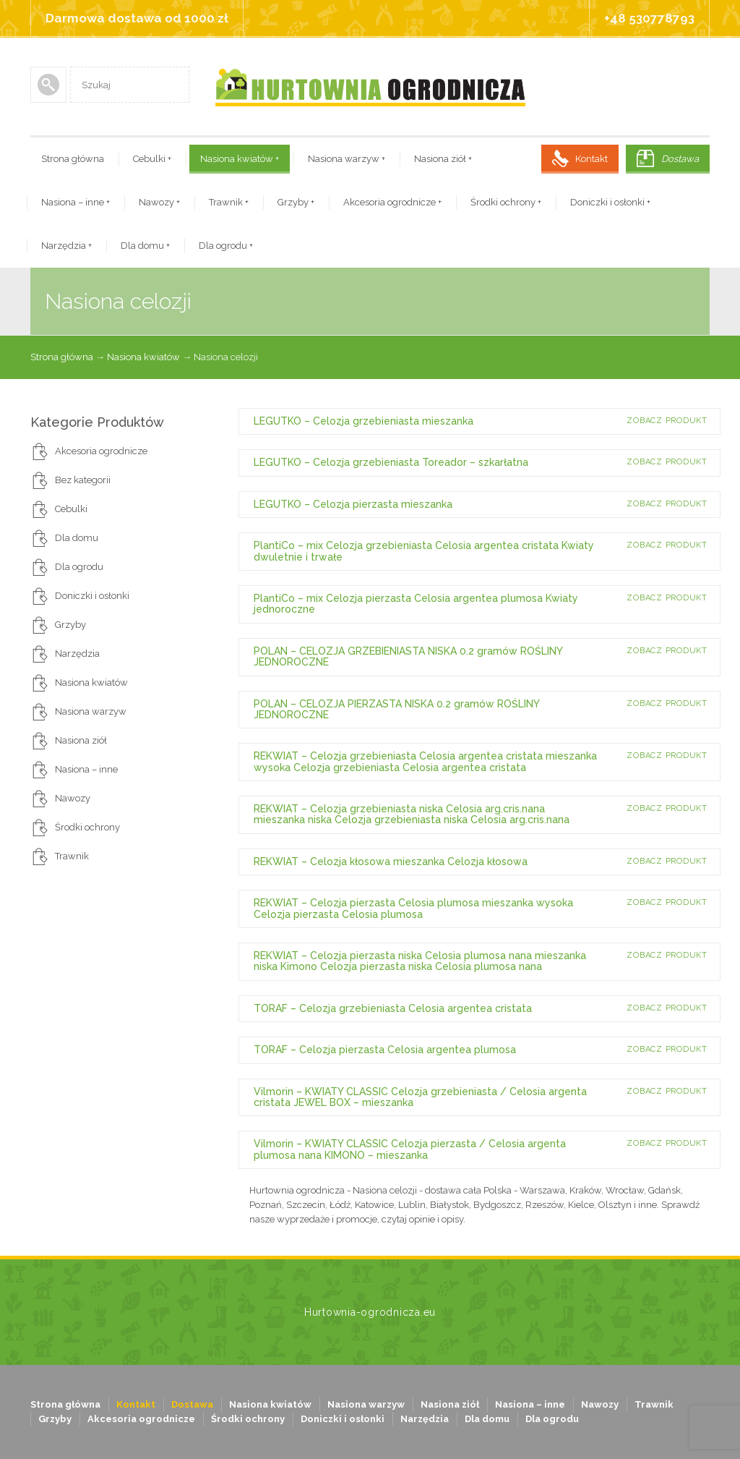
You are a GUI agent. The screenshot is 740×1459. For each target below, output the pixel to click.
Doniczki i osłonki (610, 202)
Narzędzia (66, 245)
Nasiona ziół (443, 158)
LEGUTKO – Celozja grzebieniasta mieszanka (363, 421)
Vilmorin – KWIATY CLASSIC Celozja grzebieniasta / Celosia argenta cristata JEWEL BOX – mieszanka (420, 1097)
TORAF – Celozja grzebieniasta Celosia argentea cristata (393, 1008)
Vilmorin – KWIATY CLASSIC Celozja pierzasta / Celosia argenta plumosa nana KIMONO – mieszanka (410, 1149)
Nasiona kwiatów (239, 158)
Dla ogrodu (226, 245)
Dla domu (145, 245)
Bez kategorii (83, 480)
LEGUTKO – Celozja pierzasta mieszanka (353, 504)
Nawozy (159, 202)
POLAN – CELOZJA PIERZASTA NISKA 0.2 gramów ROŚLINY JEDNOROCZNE (396, 709)
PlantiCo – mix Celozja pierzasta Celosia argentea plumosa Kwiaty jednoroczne (416, 603)
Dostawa (680, 158)
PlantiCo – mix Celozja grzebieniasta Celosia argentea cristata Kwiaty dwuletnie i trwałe (424, 551)
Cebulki (152, 158)
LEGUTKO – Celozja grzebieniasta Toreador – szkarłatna (391, 462)
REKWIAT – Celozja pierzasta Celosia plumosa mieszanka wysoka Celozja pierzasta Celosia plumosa (413, 908)
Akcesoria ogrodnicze (392, 202)
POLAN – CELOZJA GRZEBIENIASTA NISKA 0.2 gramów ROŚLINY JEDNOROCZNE (408, 656)
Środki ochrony (505, 202)
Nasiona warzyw (346, 158)
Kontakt (591, 158)
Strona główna (72, 158)
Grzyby (296, 202)
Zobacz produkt (667, 420)
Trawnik (229, 202)
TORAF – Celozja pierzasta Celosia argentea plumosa (385, 1049)
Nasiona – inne (75, 202)
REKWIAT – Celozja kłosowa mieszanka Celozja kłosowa (391, 861)
